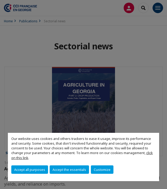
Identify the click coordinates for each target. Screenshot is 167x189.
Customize (102, 169)
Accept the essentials (69, 169)
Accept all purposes (29, 169)
